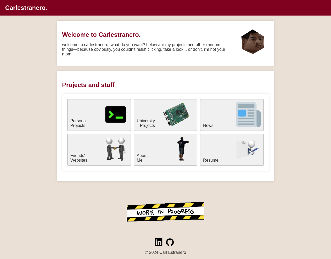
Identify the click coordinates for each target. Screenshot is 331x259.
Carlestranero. (26, 7)
